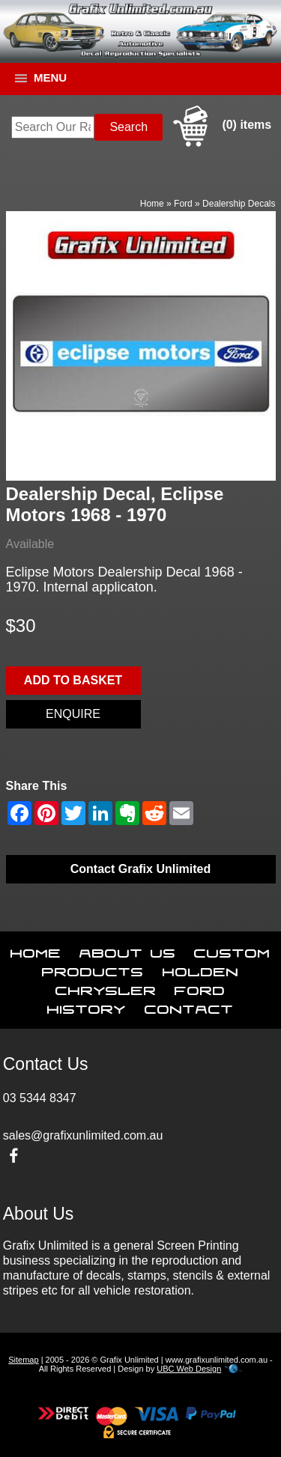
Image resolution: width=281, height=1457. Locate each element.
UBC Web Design (189, 1368)
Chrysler (106, 987)
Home (152, 203)
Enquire (73, 714)
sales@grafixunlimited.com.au (83, 1135)
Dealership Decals (238, 203)
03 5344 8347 (39, 1098)
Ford (183, 203)
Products (93, 969)
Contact (189, 1006)
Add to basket (73, 680)
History (86, 1006)
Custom (232, 950)
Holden (201, 969)
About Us (127, 950)
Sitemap (23, 1359)
